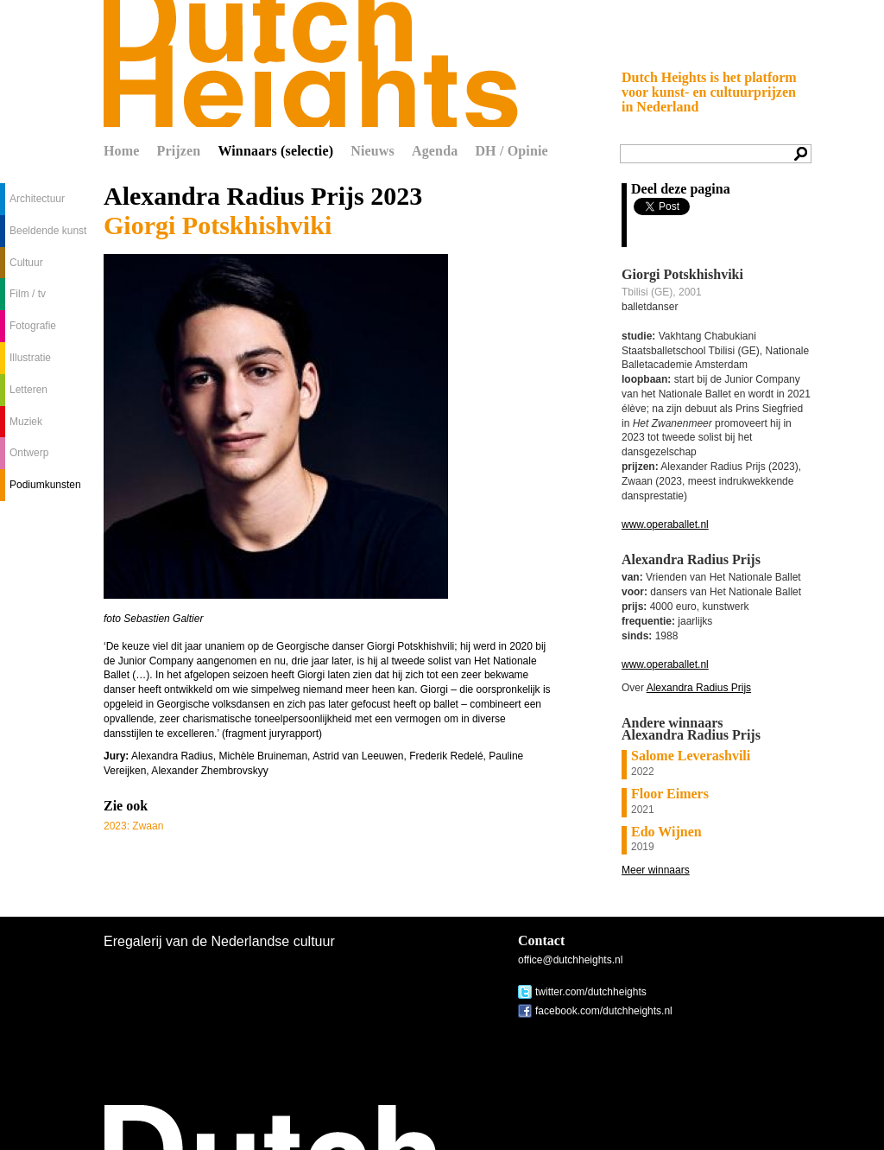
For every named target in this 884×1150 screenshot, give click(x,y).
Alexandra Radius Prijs (699, 688)
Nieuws (372, 150)
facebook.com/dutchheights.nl (603, 1011)
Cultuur (26, 263)
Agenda (435, 150)
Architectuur (37, 199)
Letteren (28, 390)
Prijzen (179, 150)
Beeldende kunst (47, 231)
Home (122, 150)
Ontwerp (28, 453)
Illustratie (30, 358)
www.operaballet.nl (665, 524)
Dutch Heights (311, 63)
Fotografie (32, 326)
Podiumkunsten (45, 485)
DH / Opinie (511, 150)
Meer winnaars (656, 870)
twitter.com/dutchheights (591, 992)
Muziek (25, 422)
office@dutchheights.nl (570, 960)
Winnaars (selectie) (275, 150)
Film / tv (27, 294)
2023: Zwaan (133, 826)
